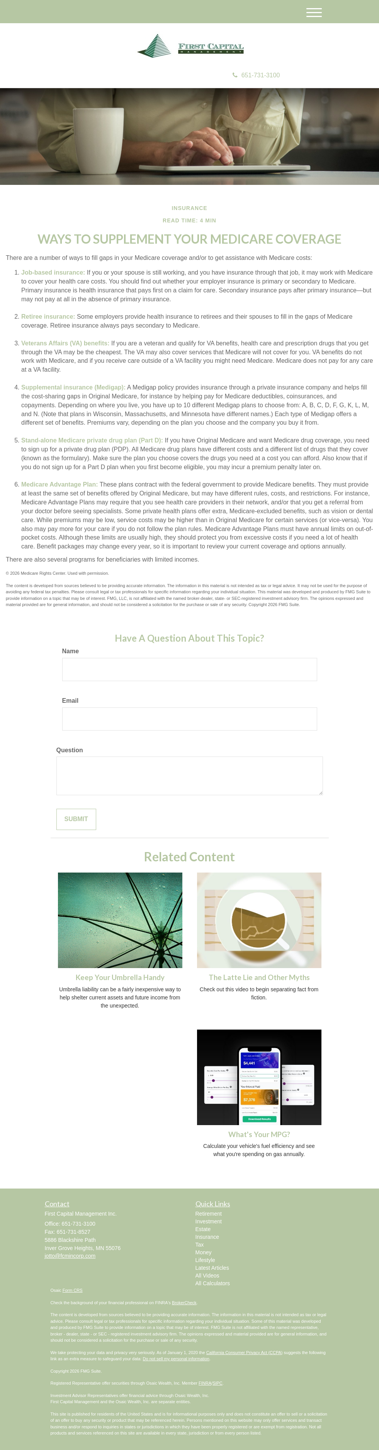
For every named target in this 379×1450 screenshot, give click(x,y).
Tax (199, 1245)
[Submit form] (76, 819)
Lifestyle (205, 1260)
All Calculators (212, 1283)
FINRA (205, 1383)
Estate (203, 1229)
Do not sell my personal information (176, 1358)
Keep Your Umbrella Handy (120, 977)
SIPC (217, 1383)
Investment (208, 1221)
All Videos (207, 1275)
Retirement (208, 1214)
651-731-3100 (256, 75)
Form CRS (73, 1290)
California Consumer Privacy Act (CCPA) (244, 1352)
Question (69, 750)
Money (203, 1252)
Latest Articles (212, 1268)
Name (70, 651)
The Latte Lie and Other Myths (259, 977)
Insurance (207, 1237)
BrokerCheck (184, 1302)
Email (70, 700)
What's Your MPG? (259, 1134)
